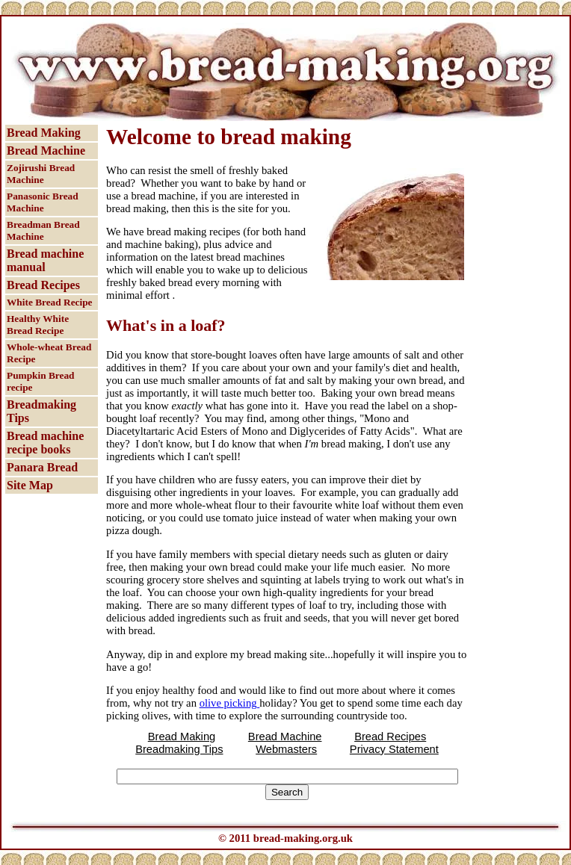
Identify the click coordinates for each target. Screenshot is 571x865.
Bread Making (44, 132)
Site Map (30, 485)
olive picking (230, 703)
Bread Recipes (43, 285)
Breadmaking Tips (41, 411)
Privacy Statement (394, 749)
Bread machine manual (45, 260)
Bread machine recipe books (45, 443)
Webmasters (286, 749)
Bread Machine (46, 150)
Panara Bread (42, 467)
